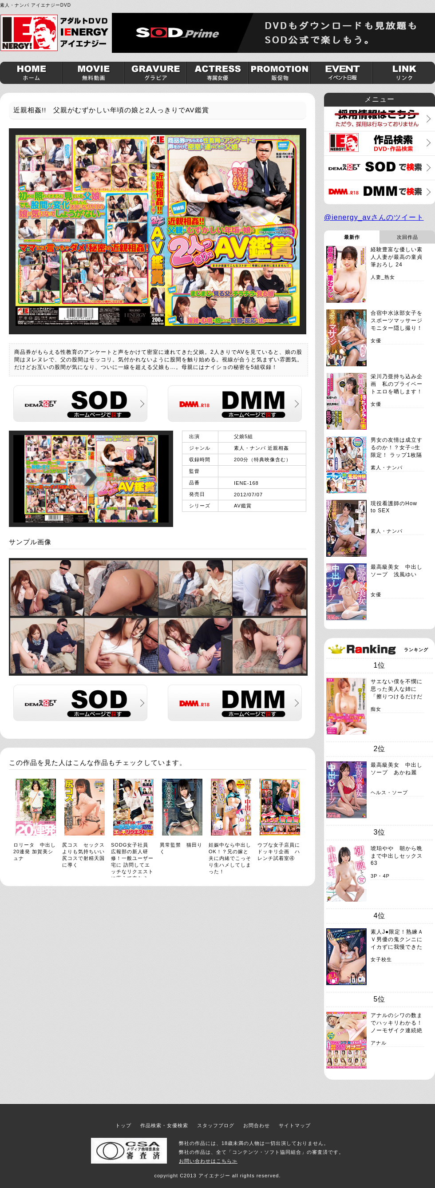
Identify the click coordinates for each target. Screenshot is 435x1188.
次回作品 (407, 237)
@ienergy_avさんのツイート (374, 217)
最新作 (352, 237)
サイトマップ (295, 1125)
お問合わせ (256, 1125)
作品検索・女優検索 (164, 1125)
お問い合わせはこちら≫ (208, 1161)
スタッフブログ (215, 1125)
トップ (123, 1125)
